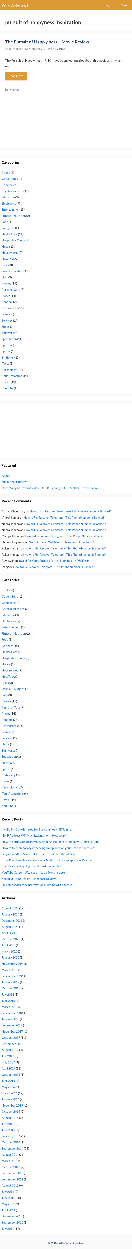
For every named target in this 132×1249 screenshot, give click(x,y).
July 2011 (8, 1191)
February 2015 (11, 1136)
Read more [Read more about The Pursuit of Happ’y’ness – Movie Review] (16, 76)
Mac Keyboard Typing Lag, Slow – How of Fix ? (31, 866)
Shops (6, 326)
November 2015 (12, 1105)
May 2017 (8, 1062)
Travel (6, 382)
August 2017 (10, 1050)
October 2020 (11, 939)
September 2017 (12, 1044)
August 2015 (10, 1118)
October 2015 (11, 1111)
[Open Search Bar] (107, 5)
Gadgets (7, 228)
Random (7, 302)
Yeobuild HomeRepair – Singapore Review (29, 879)
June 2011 (8, 1198)
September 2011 (12, 1179)
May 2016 (8, 1087)
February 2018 (11, 1013)
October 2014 (11, 1142)
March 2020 (9, 951)
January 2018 (10, 1019)
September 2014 (12, 1148)
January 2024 (10, 914)
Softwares (8, 333)
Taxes (5, 363)
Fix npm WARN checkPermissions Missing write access (37, 885)
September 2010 (12, 1222)
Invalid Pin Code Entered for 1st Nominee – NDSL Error (53, 560)
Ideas (5, 265)
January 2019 (10, 982)
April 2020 (8, 945)
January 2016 (10, 1099)
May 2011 (8, 1204)
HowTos (7, 259)
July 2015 (8, 1124)
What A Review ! (15, 5)
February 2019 (11, 976)
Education (8, 197)
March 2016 (9, 1093)
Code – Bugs (10, 179)
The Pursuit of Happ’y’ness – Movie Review (47, 41)
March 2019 (9, 970)
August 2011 (10, 1185)
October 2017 (11, 1037)
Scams (6, 314)
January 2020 (10, 957)
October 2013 (11, 1167)
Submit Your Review (14, 482)
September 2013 (12, 1173)
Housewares (10, 252)
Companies (9, 185)
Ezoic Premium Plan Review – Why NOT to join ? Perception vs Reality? (47, 860)
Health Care (9, 234)
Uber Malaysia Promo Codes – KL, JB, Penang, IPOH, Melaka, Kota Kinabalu (50, 488)
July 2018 (8, 994)
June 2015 (8, 1130)
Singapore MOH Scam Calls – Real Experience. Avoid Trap (39, 854)
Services (7, 320)
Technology (9, 370)
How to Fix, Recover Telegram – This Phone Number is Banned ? (71, 511)
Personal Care (11, 289)
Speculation (9, 339)
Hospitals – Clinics (13, 240)
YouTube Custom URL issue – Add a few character (34, 872)
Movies (14, 89)
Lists (5, 277)
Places (6, 296)
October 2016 (11, 1074)
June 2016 (8, 1081)
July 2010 (8, 1228)
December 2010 (12, 1216)
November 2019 (12, 964)
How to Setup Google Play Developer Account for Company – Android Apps (50, 842)
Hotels (6, 246)
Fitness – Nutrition (14, 216)
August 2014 (10, 1154)
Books (6, 172)
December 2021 (12, 920)
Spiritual (7, 345)
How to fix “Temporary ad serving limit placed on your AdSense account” (48, 848)
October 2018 (11, 988)
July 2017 (8, 1056)
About (6, 475)
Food (5, 222)
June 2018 (8, 1001)
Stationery (9, 357)
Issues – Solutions (13, 271)
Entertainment (11, 209)
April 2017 (8, 1068)
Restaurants (10, 308)
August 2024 (10, 908)
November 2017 (12, 1031)
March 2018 (9, 1007)
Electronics (9, 203)
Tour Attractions (13, 376)
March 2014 (9, 1161)
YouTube (7, 388)
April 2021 (8, 933)
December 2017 (12, 1025)
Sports (6, 351)
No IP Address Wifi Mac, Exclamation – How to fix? (61, 542)
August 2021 (10, 927)
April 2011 (8, 1210)
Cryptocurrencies (13, 191)
